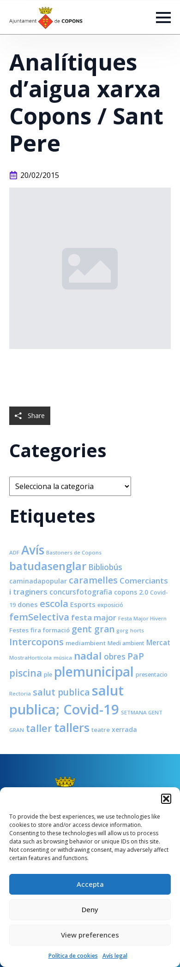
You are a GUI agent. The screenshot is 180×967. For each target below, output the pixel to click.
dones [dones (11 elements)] (28, 604)
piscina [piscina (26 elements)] (25, 672)
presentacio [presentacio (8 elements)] (152, 674)
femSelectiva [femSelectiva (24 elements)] (39, 616)
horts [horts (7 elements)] (137, 630)
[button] (166, 798)
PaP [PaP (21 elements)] (135, 656)
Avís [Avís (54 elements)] (32, 550)
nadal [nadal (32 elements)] (88, 656)
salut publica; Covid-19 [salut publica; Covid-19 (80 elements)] (66, 700)
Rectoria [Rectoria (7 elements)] (20, 693)
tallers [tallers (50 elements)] (72, 727)
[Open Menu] (163, 17)
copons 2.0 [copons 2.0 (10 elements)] (131, 592)
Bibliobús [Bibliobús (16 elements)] (105, 566)
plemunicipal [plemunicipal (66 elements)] (94, 671)
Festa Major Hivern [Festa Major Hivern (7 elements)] (142, 618)
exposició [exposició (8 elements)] (110, 605)
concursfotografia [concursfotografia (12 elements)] (80, 591)
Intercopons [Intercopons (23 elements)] (36, 642)
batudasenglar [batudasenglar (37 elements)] (47, 566)
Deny (90, 909)
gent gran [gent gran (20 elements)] (93, 629)
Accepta (90, 884)
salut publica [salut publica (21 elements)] (61, 692)
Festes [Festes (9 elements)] (19, 630)
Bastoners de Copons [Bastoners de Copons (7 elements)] (74, 552)
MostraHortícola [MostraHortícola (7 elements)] (30, 657)
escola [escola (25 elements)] (54, 603)
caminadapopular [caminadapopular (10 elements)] (38, 581)
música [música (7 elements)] (63, 657)
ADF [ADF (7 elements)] (14, 552)
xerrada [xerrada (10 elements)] (124, 729)
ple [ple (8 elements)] (48, 674)
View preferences (90, 934)
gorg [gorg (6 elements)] (122, 630)
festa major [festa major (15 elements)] (93, 617)
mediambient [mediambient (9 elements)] (86, 643)
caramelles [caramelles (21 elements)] (93, 580)
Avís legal (114, 956)
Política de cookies (73, 956)
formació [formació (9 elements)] (56, 630)
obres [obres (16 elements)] (115, 656)
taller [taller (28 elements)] (39, 728)
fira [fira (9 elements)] (35, 630)
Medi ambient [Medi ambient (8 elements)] (126, 643)
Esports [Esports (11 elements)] (83, 604)
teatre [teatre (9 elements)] (100, 729)
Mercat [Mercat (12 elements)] (158, 642)
